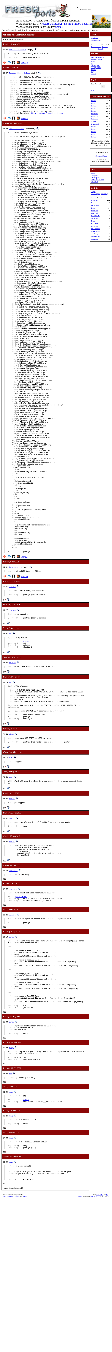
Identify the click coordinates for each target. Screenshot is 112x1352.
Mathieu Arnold (15, 667)
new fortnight (95, 236)
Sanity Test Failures (97, 180)
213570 (26, 745)
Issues (93, 62)
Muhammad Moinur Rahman (19, 74)
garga (11, 1060)
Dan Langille (93, 1347)
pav (10, 1216)
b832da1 (24, 656)
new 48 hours (95, 231)
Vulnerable (94, 218)
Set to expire (95, 224)
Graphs (93, 192)
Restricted (94, 213)
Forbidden (94, 211)
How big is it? (95, 66)
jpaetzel (13, 1008)
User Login (94, 38)
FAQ (92, 64)
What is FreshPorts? (97, 57)
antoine (12, 767)
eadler (12, 913)
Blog (92, 72)
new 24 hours (95, 229)
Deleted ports (95, 178)
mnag (11, 1234)
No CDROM (95, 216)
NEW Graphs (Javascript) (99, 194)
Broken (93, 203)
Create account (96, 40)
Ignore (93, 208)
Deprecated (95, 205)
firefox (93, 101)
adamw (11, 847)
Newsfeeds (94, 182)
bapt (11, 891)
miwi (11, 871)
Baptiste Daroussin (17, 49)
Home (93, 173)
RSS (107, 1345)
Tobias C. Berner (16, 138)
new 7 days (95, 234)
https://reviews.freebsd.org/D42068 (46, 122)
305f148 (24, 676)
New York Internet (96, 47)
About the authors (96, 60)
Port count (94, 200)
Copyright (80, 1347)
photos (58, 26)
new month (95, 239)
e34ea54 (24, 64)
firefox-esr (94, 114)
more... (93, 90)
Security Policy (96, 68)
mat (10, 736)
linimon (12, 687)
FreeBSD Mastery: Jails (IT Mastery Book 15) (66, 23)
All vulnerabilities (101, 156)
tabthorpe (13, 990)
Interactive (94, 226)
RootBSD (100, 49)
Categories (94, 176)
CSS (101, 1345)
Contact (93, 74)
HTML (98, 1345)
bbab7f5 (24, 128)
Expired (93, 221)
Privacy (93, 70)
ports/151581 (21, 1017)
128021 (26, 1243)
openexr (94, 121)
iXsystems (105, 47)
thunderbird (95, 124)
